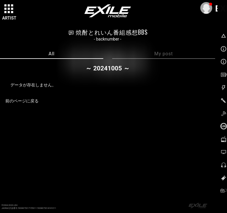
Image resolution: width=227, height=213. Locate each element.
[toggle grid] (9, 9)
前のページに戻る (22, 101)
